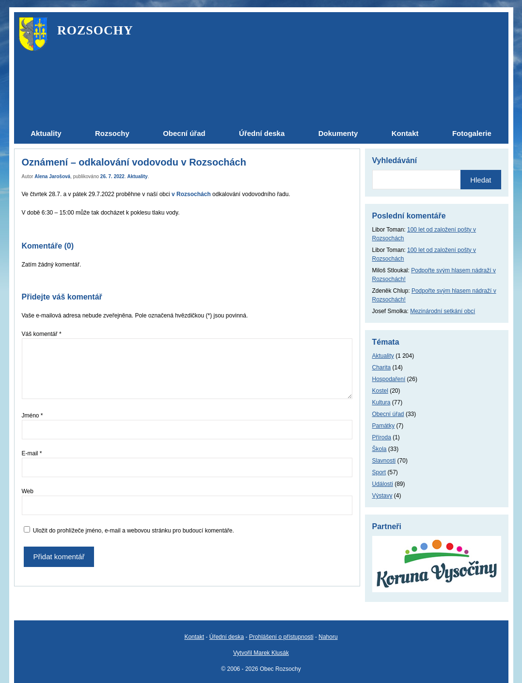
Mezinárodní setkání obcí (442, 311)
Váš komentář (42, 334)
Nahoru (327, 636)
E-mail (32, 453)
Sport (379, 472)
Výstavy (382, 495)
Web (27, 491)
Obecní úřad (388, 414)
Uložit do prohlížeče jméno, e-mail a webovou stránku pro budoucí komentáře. (133, 530)
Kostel (380, 390)
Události (382, 484)
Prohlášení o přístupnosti (281, 636)
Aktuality (137, 176)
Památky (383, 425)
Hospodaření (389, 379)
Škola (379, 449)
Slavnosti (384, 460)
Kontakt (194, 636)
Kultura (381, 402)
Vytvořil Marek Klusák (261, 653)
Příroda (381, 437)
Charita (381, 367)
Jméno (32, 415)
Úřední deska (226, 636)
